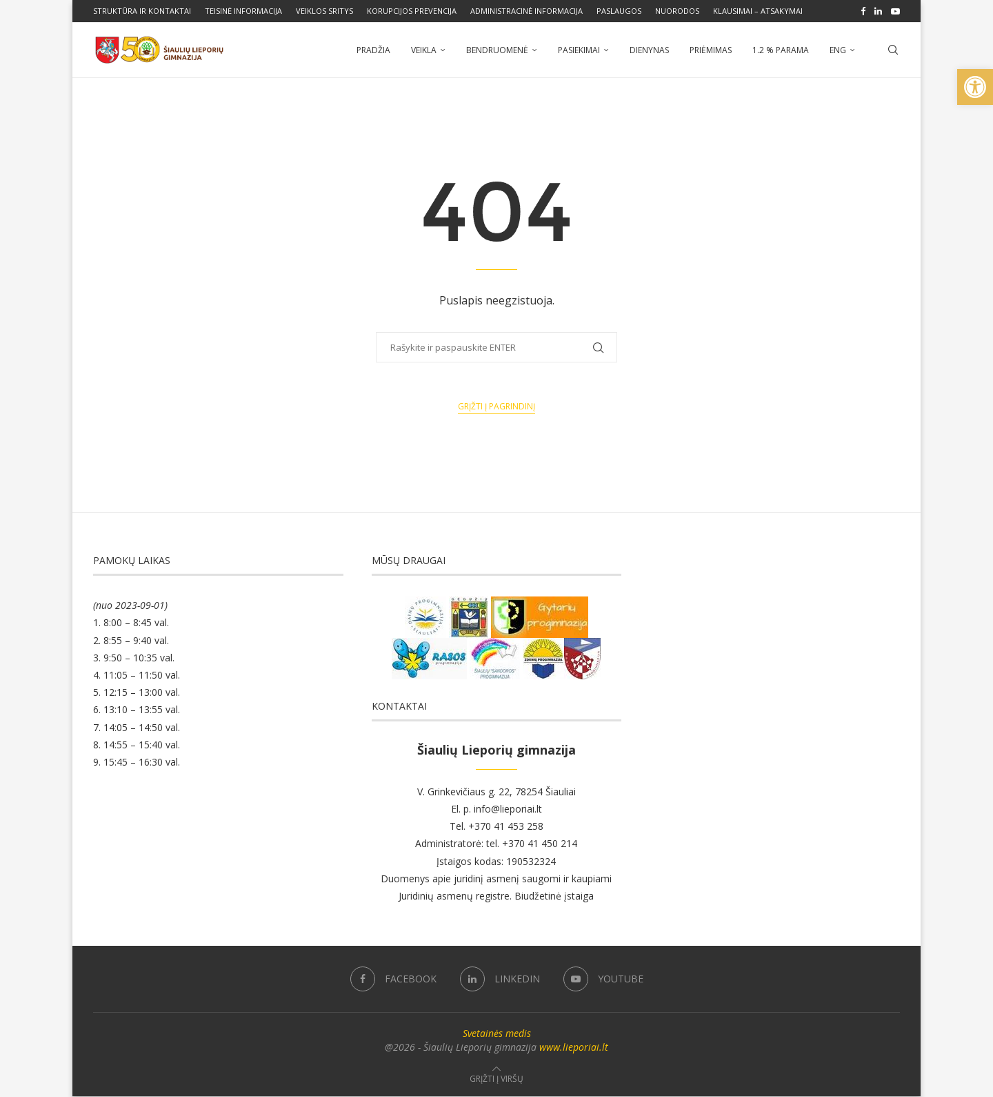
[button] (975, 87)
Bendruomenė (497, 50)
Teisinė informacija (243, 11)
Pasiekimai (579, 50)
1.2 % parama (780, 50)
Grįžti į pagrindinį (496, 407)
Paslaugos (618, 11)
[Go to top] (496, 1078)
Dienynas (649, 50)
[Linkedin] (878, 11)
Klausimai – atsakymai (758, 11)
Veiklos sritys (324, 11)
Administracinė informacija (526, 11)
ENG (838, 50)
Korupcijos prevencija (412, 11)
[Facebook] (863, 11)
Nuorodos (677, 11)
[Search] (893, 50)
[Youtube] (895, 11)
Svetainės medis (497, 1033)
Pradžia (373, 50)
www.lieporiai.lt (573, 1047)
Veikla (424, 50)
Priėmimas (711, 50)
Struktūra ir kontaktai (142, 11)
